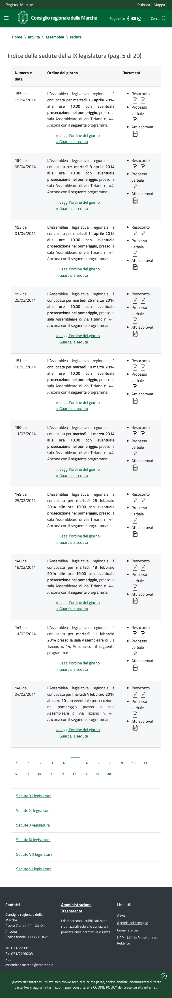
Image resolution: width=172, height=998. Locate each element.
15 (51, 773)
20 (109, 773)
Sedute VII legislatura (34, 869)
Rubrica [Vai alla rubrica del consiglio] (143, 5)
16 (62, 773)
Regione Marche (19, 5)
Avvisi (121, 915)
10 (133, 762)
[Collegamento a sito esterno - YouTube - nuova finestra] (133, 18)
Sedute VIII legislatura (34, 854)
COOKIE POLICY (105, 987)
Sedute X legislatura (33, 825)
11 (145, 762)
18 (86, 773)
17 (74, 773)
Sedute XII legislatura (34, 796)
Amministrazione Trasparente (76, 908)
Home (17, 37)
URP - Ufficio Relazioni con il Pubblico (138, 940)
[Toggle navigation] (6, 18)
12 (16, 773)
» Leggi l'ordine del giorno (78, 135)
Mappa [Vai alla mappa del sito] (159, 5)
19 (97, 773)
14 (39, 773)
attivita (34, 37)
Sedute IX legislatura (33, 840)
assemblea (55, 37)
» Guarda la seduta (72, 142)
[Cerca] (164, 18)
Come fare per (127, 930)
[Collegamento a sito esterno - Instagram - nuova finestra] (139, 18)
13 (27, 773)
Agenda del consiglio (132, 922)
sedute (76, 37)
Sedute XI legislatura (33, 810)
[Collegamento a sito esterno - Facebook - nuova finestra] (128, 18)
